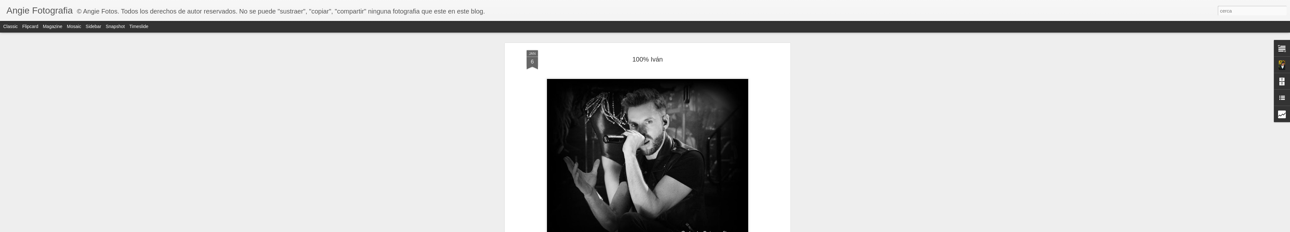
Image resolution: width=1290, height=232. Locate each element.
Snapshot (115, 26)
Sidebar (93, 26)
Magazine (53, 26)
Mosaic (74, 26)
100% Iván (647, 59)
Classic (10, 26)
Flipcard (30, 26)
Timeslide (138, 26)
